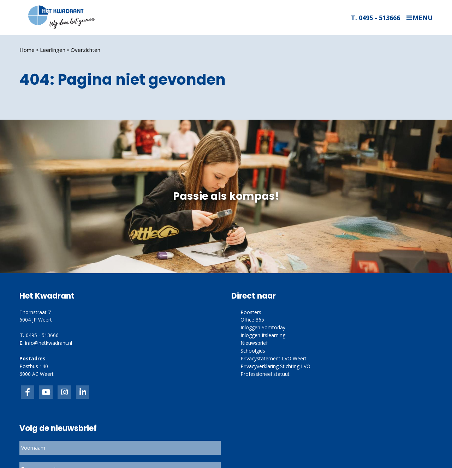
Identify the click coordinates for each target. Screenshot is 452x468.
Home (27, 49)
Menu (422, 17)
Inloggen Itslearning (262, 335)
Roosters (250, 312)
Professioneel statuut (265, 374)
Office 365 (252, 319)
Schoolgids (252, 350)
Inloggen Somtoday (262, 327)
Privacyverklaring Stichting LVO (275, 366)
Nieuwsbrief (254, 343)
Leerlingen (52, 49)
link (64, 392)
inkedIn (46, 392)
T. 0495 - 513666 (375, 17)
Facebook (27, 392)
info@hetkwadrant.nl (48, 343)
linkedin (82, 392)
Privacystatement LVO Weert (273, 358)
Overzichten (85, 49)
